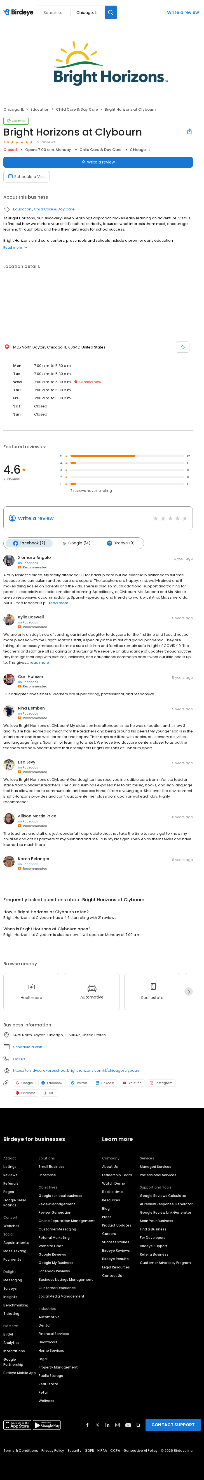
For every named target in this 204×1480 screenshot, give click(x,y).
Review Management (57, 1204)
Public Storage (51, 1375)
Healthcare (48, 1342)
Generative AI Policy (140, 1450)
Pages (8, 1191)
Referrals (10, 1183)
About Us (110, 1166)
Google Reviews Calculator (163, 1195)
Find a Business (153, 1229)
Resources (111, 1200)
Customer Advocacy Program (165, 1262)
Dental (44, 1325)
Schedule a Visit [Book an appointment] (26, 176)
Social (8, 1234)
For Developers (152, 1237)
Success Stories (115, 1242)
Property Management (58, 1367)
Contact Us (112, 1275)
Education (40, 109)
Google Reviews (52, 1254)
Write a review (183, 12)
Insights (10, 1296)
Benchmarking (15, 1305)
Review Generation (55, 1212)
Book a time (112, 1191)
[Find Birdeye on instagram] (117, 1425)
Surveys (10, 1288)
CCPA (115, 1450)
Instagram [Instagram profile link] (161, 1083)
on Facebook (28, 563)
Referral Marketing (54, 1237)
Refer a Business (154, 1254)
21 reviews (46, 142)
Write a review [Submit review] (98, 162)
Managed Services (155, 1166)
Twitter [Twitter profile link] (79, 1083)
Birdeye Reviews (116, 1250)
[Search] (111, 12)
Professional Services (158, 1175)
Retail (43, 1392)
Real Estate (48, 1384)
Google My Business (56, 1262)
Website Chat (51, 1246)
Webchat (11, 1225)
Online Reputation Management (67, 1220)
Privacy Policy (52, 1450)
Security (74, 1450)
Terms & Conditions (20, 1450)
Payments (12, 1259)
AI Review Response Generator (166, 1204)
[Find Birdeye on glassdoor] (138, 1425)
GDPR (89, 1450)
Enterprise (47, 1175)
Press (106, 1217)
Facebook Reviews (54, 1271)
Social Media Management (62, 1296)
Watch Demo (113, 1183)
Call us (19, 1059)
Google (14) (76, 543)
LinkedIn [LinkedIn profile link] (105, 1083)
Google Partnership (13, 1362)
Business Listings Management (66, 1279)
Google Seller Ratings (14, 1203)
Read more (15, 247)
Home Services (51, 1350)
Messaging (12, 1280)
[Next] (188, 991)
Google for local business (60, 1195)
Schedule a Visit (27, 1047)
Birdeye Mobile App (19, 1372)
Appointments (16, 1242)
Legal (43, 1358)
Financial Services (54, 1333)
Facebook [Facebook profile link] (51, 1083)
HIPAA (102, 1450)
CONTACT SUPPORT (173, 1425)
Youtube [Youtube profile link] (132, 1083)
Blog (106, 1208)
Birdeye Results (115, 1258)
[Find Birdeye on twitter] (97, 1425)
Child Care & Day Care (77, 109)
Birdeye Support (153, 1246)
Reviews (10, 1175)
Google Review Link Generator (165, 1212)
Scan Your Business (156, 1220)
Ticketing (11, 1313)
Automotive (49, 1317)
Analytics (11, 1342)
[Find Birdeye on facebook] (87, 1425)
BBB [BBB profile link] (49, 1093)
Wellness (46, 1400)
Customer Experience (57, 1287)
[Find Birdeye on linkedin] (107, 1425)
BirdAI (8, 1334)
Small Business (52, 1166)
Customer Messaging (57, 1229)
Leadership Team (117, 1175)
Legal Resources (116, 1267)
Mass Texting (14, 1251)
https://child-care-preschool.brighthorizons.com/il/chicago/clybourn (76, 1070)
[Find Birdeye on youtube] (128, 1425)
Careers (109, 1233)
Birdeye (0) (120, 543)
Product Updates (116, 1225)
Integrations (14, 1351)
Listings (10, 1166)
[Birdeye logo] (19, 12)
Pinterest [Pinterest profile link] (25, 1093)
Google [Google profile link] (24, 1083)
